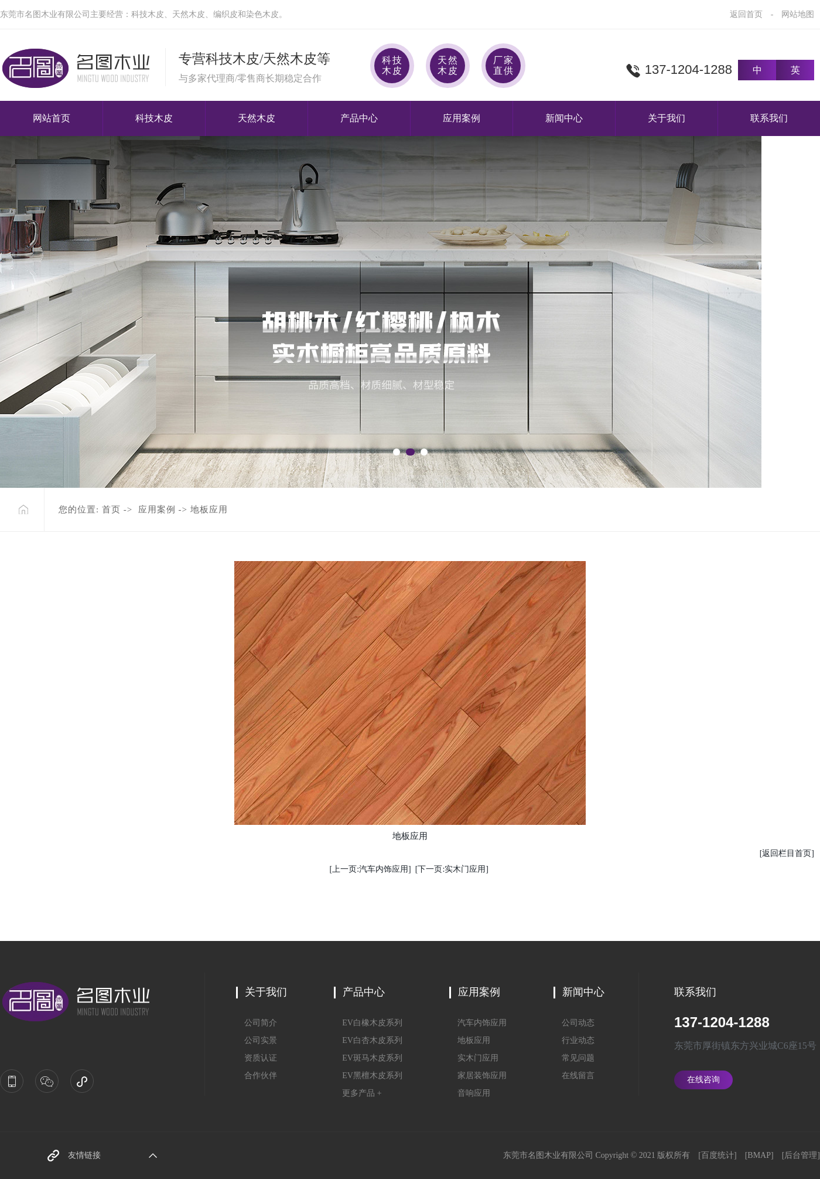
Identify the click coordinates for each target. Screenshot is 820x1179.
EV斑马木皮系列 (368, 1058)
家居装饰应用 (478, 1075)
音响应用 (469, 1093)
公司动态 (574, 1022)
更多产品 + (357, 1093)
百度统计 (717, 1155)
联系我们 (769, 118)
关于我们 (666, 118)
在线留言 (574, 1075)
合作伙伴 (256, 1075)
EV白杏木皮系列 (368, 1040)
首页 (111, 509)
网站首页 (51, 118)
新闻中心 (564, 118)
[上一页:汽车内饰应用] (370, 869)
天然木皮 (256, 118)
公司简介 (256, 1022)
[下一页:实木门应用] (451, 869)
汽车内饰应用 (478, 1022)
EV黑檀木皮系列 (368, 1075)
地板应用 (469, 1040)
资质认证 (256, 1058)
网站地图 (797, 14)
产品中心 (359, 118)
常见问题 (574, 1058)
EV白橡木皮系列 (368, 1022)
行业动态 (574, 1040)
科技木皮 (154, 118)
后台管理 (800, 1155)
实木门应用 (473, 1058)
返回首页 (746, 14)
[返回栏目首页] (787, 853)
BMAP (759, 1155)
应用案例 (461, 118)
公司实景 (256, 1040)
